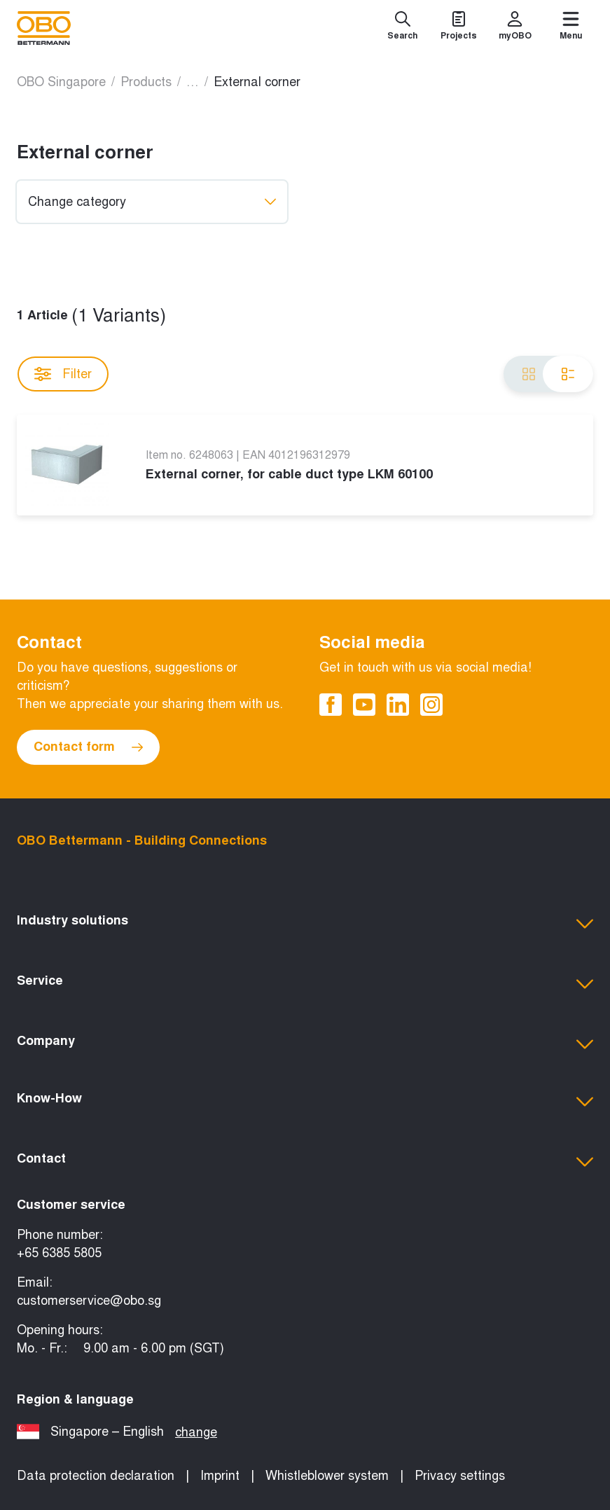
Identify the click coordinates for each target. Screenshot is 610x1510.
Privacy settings (460, 1475)
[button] (305, 924)
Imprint (220, 1475)
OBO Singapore (61, 82)
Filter (63, 374)
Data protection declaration (95, 1475)
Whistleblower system (327, 1475)
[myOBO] (514, 28)
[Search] (402, 28)
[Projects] (458, 28)
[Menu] (570, 28)
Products (146, 82)
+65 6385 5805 (59, 1253)
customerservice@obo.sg (89, 1300)
